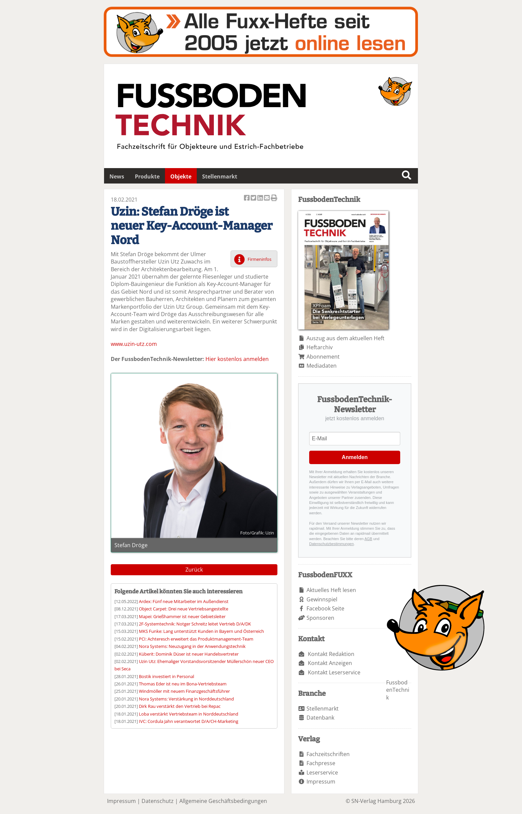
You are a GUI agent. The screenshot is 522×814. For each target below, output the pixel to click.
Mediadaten (322, 365)
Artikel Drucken (274, 198)
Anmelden (354, 457)
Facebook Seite (325, 608)
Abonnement (323, 356)
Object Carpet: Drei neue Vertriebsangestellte (183, 609)
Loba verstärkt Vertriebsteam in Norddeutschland (188, 714)
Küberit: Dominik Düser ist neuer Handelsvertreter (189, 654)
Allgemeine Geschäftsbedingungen (223, 801)
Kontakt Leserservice (334, 672)
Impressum (321, 781)
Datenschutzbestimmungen (331, 544)
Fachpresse (321, 763)
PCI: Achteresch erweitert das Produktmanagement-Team (196, 639)
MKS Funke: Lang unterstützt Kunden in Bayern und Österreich (201, 631)
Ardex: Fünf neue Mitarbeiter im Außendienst (184, 601)
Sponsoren (320, 617)
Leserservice (322, 772)
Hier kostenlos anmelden (237, 359)
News (116, 176)
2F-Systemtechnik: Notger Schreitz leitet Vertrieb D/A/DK (195, 624)
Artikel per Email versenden (267, 198)
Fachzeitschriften (328, 754)
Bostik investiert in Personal (166, 676)
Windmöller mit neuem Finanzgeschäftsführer (184, 691)
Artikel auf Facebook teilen (247, 198)
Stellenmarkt (219, 176)
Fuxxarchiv (261, 32)
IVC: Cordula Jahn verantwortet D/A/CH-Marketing (188, 721)
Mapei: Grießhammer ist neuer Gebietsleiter (182, 616)
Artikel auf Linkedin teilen (260, 198)
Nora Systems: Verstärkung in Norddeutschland (186, 699)
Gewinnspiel (322, 599)
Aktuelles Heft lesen (331, 590)
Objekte (180, 176)
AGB (368, 539)
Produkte (147, 176)
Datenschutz (158, 801)
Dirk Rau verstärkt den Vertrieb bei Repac (180, 706)
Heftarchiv (320, 347)
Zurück (194, 569)
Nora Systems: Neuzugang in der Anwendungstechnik (192, 646)
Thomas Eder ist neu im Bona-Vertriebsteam (183, 684)
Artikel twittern (254, 198)
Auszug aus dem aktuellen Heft (345, 338)
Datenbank (320, 717)
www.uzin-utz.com (134, 344)
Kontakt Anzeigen (330, 663)
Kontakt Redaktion (331, 654)
